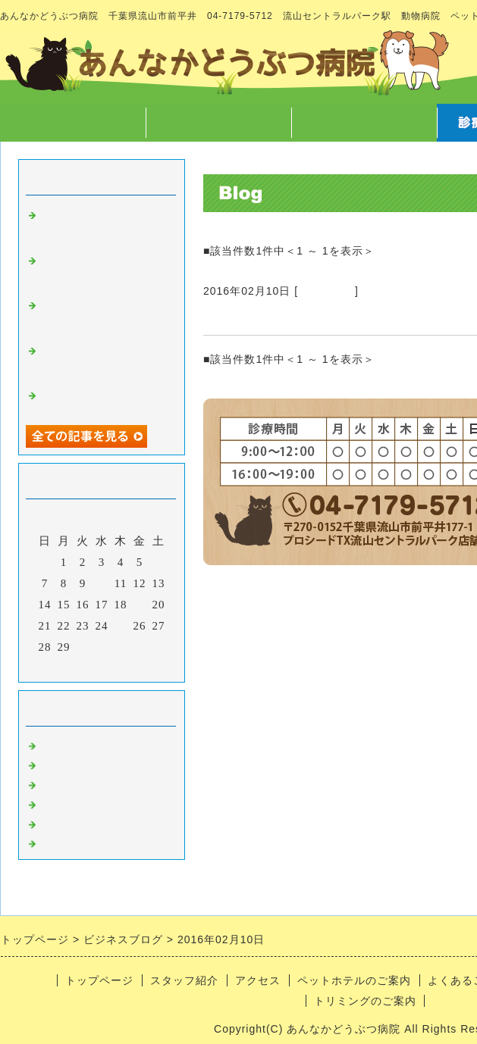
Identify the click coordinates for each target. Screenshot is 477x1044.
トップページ (73, 122)
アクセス (364, 122)
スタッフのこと (83, 762)
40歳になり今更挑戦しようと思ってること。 (102, 398)
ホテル (59, 821)
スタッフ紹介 (218, 122)
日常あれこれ (77, 841)
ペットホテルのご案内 (354, 980)
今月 (101, 667)
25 (121, 626)
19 (139, 605)
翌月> (133, 667)
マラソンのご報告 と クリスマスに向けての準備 (107, 225)
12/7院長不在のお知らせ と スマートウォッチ (101, 270)
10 (102, 583)
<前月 (70, 667)
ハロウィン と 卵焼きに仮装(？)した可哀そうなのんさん (101, 361)
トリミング (326, 291)
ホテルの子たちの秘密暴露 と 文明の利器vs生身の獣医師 (101, 315)
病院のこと (71, 743)
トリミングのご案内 (365, 1001)
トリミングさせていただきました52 (319, 316)
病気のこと (71, 782)
